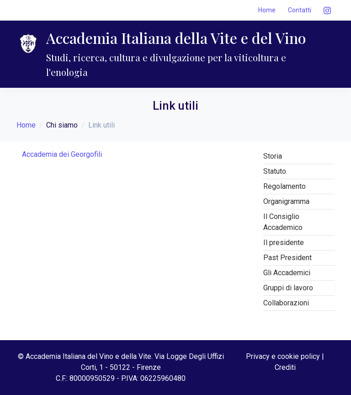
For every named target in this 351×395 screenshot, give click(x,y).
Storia (272, 156)
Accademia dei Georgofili (62, 154)
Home (267, 10)
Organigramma (286, 201)
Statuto (274, 171)
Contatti (299, 10)
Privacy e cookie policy (283, 356)
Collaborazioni (286, 303)
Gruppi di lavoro (288, 287)
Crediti (285, 367)
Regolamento (284, 186)
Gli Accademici (286, 272)
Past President (287, 257)
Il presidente (283, 242)
